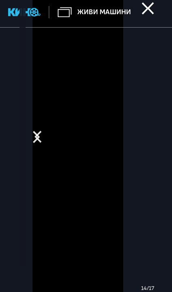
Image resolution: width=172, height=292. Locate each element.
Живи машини (104, 12)
